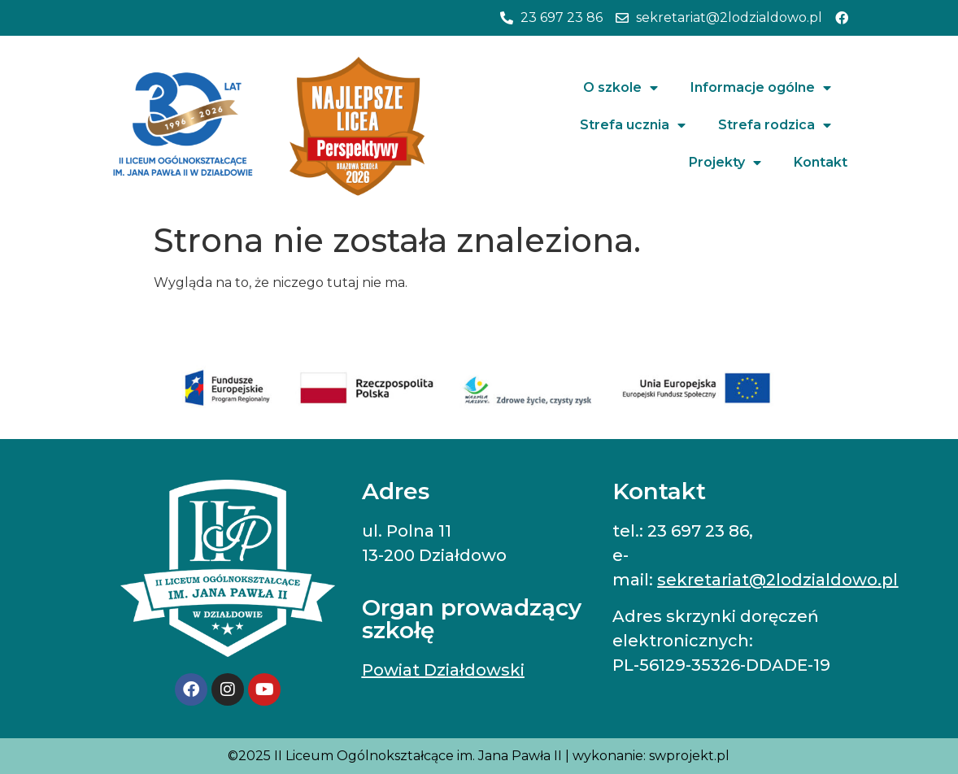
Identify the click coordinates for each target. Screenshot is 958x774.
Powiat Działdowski (443, 670)
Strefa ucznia (633, 125)
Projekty (725, 162)
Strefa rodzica (774, 125)
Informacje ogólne (760, 87)
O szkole (620, 87)
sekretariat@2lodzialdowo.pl (777, 579)
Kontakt (820, 162)
